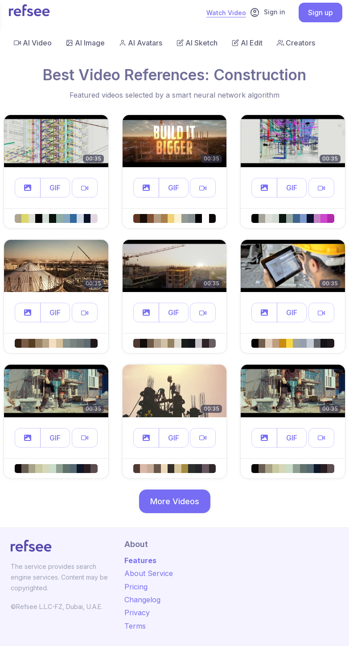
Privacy (137, 612)
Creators (296, 42)
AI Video (33, 42)
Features (140, 560)
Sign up (320, 12)
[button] (28, 188)
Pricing (136, 586)
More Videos (174, 501)
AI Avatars (140, 42)
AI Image (85, 42)
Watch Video (226, 12)
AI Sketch (197, 42)
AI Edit (247, 42)
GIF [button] (55, 187)
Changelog (142, 599)
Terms (135, 625)
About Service (148, 573)
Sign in (267, 12)
